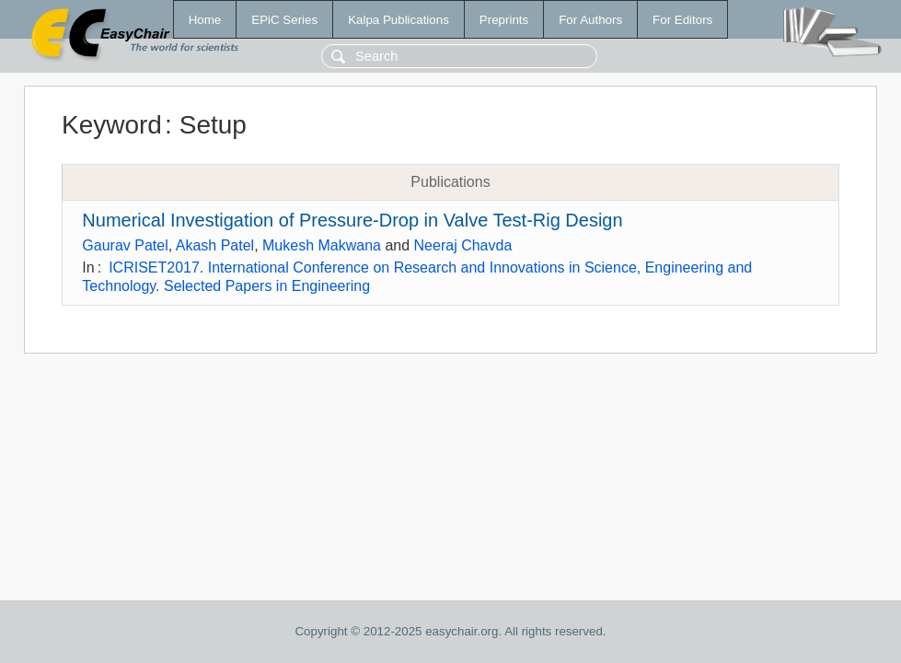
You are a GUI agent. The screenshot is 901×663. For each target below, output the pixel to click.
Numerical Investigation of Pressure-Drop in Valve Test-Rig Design (352, 220)
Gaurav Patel (124, 245)
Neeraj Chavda (463, 245)
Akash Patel (215, 245)
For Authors (590, 20)
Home (205, 20)
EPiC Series (284, 20)
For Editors (682, 20)
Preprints (503, 20)
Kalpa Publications (398, 20)
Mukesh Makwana (321, 245)
